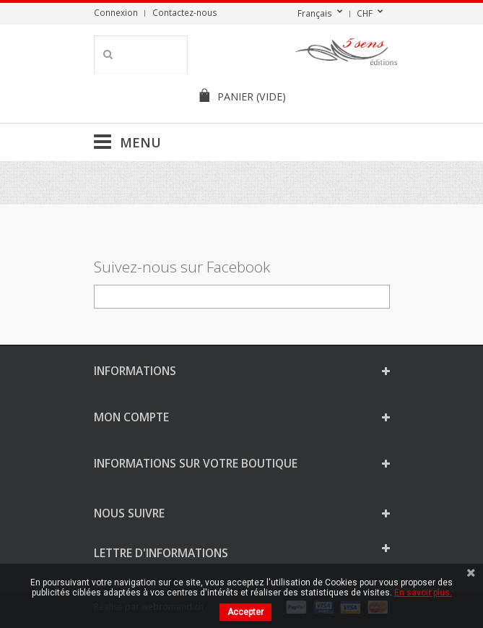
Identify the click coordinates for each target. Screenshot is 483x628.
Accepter (245, 612)
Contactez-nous (184, 12)
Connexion (116, 12)
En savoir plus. (423, 593)
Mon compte (131, 417)
